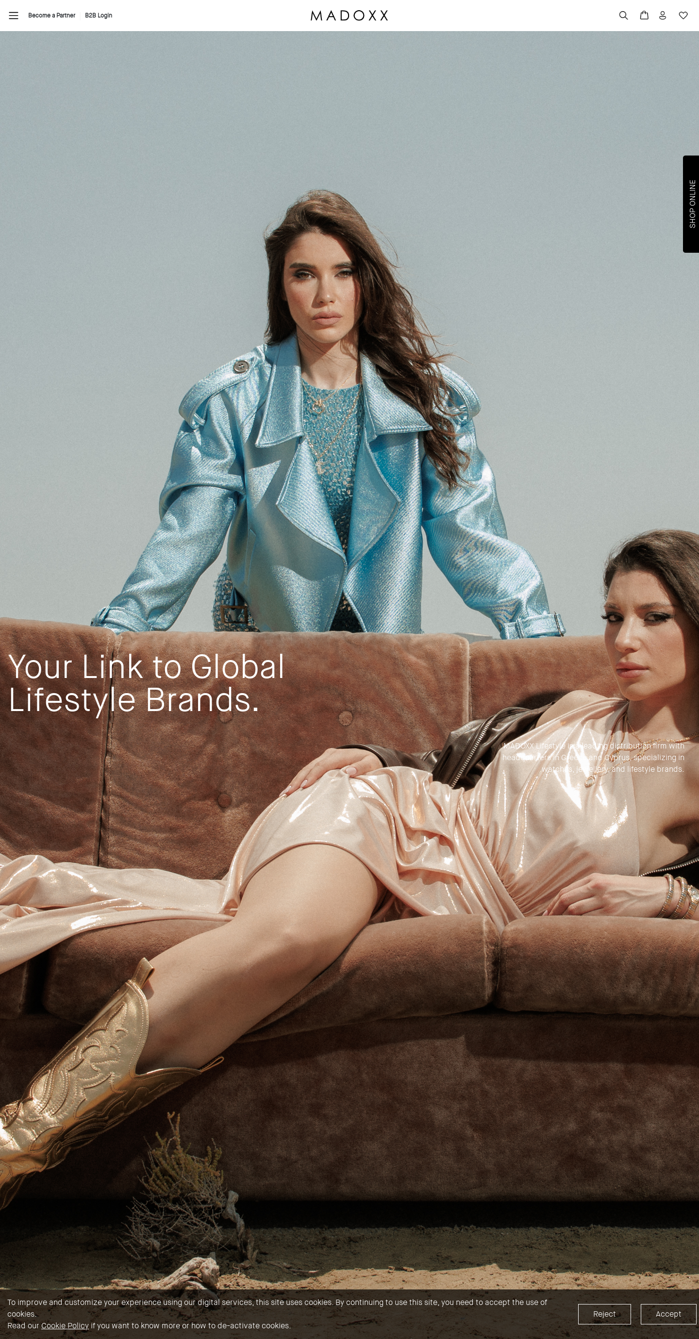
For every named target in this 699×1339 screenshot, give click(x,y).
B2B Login (98, 15)
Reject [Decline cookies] (604, 1314)
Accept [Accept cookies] (669, 1314)
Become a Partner (51, 15)
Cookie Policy (65, 1326)
